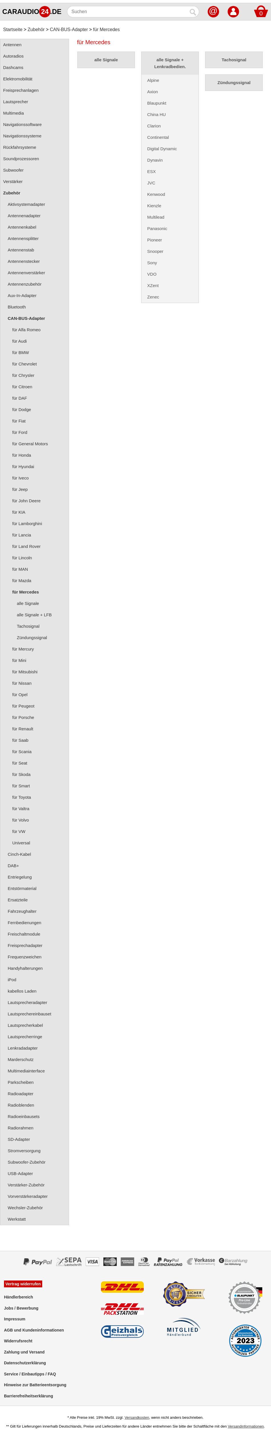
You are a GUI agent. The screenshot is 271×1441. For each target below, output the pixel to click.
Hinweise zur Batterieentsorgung (35, 1385)
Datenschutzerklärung (25, 1363)
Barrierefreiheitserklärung (28, 1396)
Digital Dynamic (162, 148)
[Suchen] (127, 11)
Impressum (14, 1319)
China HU (156, 114)
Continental (158, 137)
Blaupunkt (156, 103)
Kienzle (154, 205)
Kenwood (156, 194)
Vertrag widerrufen (23, 1284)
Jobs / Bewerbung (21, 1308)
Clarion (154, 125)
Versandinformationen (246, 1426)
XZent (153, 285)
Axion (152, 91)
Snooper (155, 251)
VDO (152, 274)
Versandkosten (137, 1417)
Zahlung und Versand (24, 1352)
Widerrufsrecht (18, 1341)
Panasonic (157, 228)
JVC (151, 182)
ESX (151, 171)
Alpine (153, 80)
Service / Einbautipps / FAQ (30, 1374)
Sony (152, 262)
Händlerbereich (18, 1297)
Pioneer (154, 239)
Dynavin (155, 160)
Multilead (155, 217)
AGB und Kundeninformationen (34, 1330)
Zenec (153, 296)
